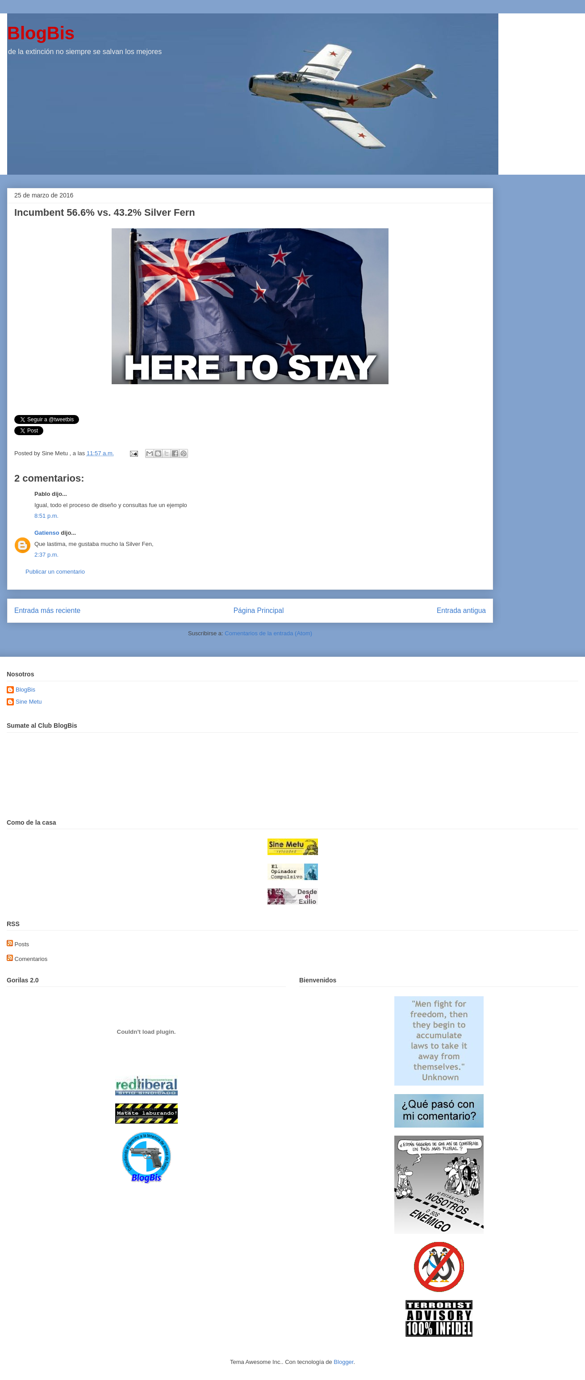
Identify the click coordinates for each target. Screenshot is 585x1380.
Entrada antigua (461, 610)
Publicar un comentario (55, 571)
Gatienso (46, 532)
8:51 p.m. (46, 515)
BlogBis (41, 33)
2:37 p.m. (46, 554)
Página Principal (259, 610)
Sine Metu (29, 701)
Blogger (343, 1362)
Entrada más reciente (47, 610)
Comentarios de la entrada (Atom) (268, 633)
